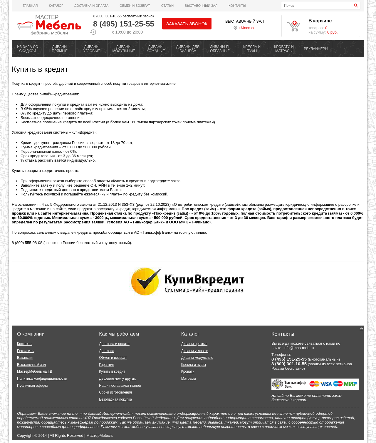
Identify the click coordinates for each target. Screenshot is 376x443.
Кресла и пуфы (193, 365)
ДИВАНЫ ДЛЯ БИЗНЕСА (188, 49)
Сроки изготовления (115, 392)
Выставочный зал (31, 365)
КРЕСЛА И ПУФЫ (252, 49)
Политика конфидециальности (42, 378)
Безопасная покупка (115, 399)
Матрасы (188, 378)
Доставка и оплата (91, 5)
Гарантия (106, 365)
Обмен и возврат (135, 5)
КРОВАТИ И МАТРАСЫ (284, 49)
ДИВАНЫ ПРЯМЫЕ (60, 49)
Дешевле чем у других (117, 378)
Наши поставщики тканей (120, 386)
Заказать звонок (186, 23)
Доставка (106, 351)
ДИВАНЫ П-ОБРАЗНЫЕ (220, 49)
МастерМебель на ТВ (34, 371)
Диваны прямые (194, 344)
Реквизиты (25, 351)
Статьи (167, 5)
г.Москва (243, 28)
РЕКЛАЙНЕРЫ (316, 49)
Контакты (237, 5)
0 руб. (332, 32)
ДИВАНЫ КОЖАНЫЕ (156, 49)
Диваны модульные (197, 358)
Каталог (56, 5)
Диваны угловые (194, 351)
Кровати (187, 371)
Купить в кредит (40, 69)
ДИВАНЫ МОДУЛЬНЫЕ (123, 49)
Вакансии (25, 358)
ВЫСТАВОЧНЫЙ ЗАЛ (201, 5)
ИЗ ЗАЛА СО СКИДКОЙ (27, 49)
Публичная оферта (32, 386)
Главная (30, 5)
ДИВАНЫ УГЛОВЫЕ (91, 49)
